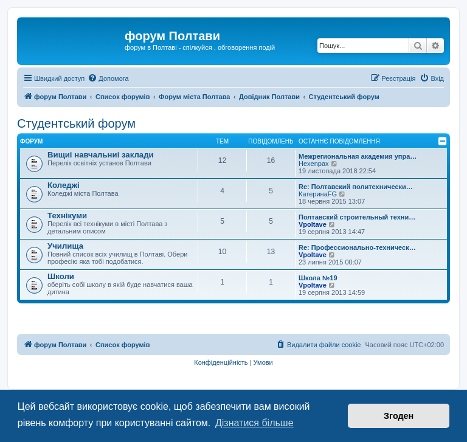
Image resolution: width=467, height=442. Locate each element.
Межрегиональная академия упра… (358, 156)
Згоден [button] (398, 416)
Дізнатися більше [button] (254, 423)
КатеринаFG (318, 194)
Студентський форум (76, 123)
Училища (65, 245)
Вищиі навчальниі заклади (100, 154)
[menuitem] (108, 78)
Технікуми (67, 215)
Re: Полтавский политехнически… (356, 186)
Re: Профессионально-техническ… (357, 247)
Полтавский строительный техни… (357, 217)
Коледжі (63, 185)
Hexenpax (314, 163)
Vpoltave (313, 224)
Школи (60, 276)
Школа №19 (318, 277)
